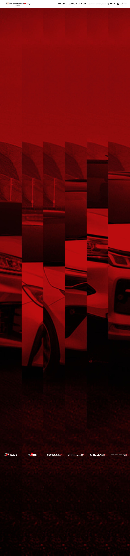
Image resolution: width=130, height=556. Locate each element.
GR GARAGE (82, 4)
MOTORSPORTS (62, 4)
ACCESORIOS (73, 4)
